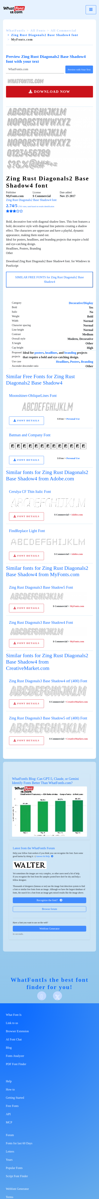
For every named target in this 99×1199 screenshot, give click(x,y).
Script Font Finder (17, 1176)
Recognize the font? (49, 900)
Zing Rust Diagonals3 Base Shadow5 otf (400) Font (48, 718)
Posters (74, 361)
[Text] (35, 69)
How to (10, 1089)
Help (9, 1081)
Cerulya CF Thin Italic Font (30, 491)
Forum (10, 1135)
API (8, 1114)
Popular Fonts (14, 1167)
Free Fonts (12, 1105)
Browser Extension (17, 1031)
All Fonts (38, 30)
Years (9, 1159)
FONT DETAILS (26, 420)
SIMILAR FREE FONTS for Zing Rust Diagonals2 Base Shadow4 (49, 279)
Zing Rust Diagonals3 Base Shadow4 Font (41, 622)
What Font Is (14, 1014)
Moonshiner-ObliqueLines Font (33, 396)
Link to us (12, 1023)
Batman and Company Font (30, 435)
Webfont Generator (49, 928)
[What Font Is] (14, 9)
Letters (10, 1151)
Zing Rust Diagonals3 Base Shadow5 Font (41, 587)
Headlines (62, 361)
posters (39, 352)
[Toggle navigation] (91, 9)
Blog (9, 1047)
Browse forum (49, 909)
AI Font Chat (14, 1039)
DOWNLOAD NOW (49, 92)
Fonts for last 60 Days (19, 1143)
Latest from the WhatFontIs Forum (34, 848)
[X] (57, 995)
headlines (51, 352)
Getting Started (15, 1097)
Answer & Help (44, 856)
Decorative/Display (81, 303)
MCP (9, 1122)
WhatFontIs (15, 30)
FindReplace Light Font (27, 531)
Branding (87, 361)
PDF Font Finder (16, 1064)
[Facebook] (41, 995)
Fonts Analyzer (15, 1055)
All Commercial (63, 30)
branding (70, 352)
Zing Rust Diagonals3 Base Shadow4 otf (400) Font (48, 681)
